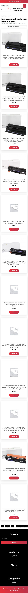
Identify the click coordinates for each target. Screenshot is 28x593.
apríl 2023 (14, 556)
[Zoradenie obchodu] (17, 27)
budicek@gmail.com (15, 1)
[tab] (24, 5)
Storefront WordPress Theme (13, 589)
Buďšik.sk (5, 6)
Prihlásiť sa (14, 569)
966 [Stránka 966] (23, 526)
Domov (2, 16)
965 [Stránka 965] (18, 526)
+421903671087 (17, 10)
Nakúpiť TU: (14, 64)
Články (14, 582)
